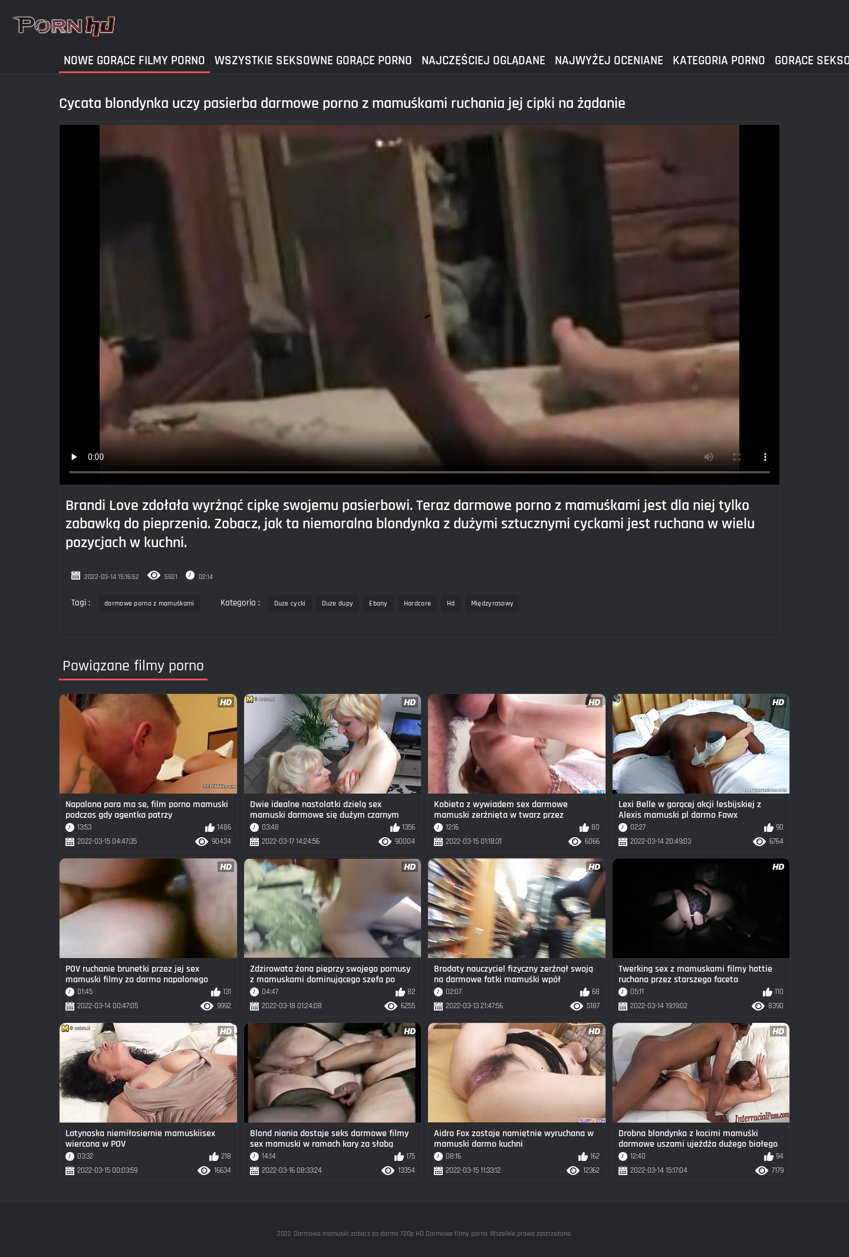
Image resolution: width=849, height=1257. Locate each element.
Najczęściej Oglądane (483, 60)
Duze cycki (290, 603)
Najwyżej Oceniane (609, 60)
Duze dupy (338, 603)
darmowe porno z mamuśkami (149, 603)
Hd (451, 603)
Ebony (378, 603)
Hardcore (417, 603)
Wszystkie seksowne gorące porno (313, 60)
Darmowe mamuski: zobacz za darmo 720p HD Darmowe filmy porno (391, 1233)
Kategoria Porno (719, 60)
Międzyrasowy (492, 603)
